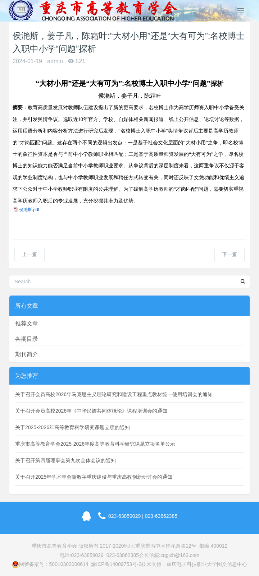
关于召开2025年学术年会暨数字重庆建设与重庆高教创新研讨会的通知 (93, 477)
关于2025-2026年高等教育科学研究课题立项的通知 (72, 427)
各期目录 (26, 339)
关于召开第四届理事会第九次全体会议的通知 (65, 460)
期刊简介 (26, 354)
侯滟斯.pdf (29, 209)
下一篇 (229, 254)
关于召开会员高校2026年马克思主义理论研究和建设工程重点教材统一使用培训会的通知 (114, 394)
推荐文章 (26, 323)
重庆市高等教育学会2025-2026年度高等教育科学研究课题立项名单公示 (95, 444)
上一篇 (29, 254)
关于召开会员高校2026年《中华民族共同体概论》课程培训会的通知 (91, 411)
